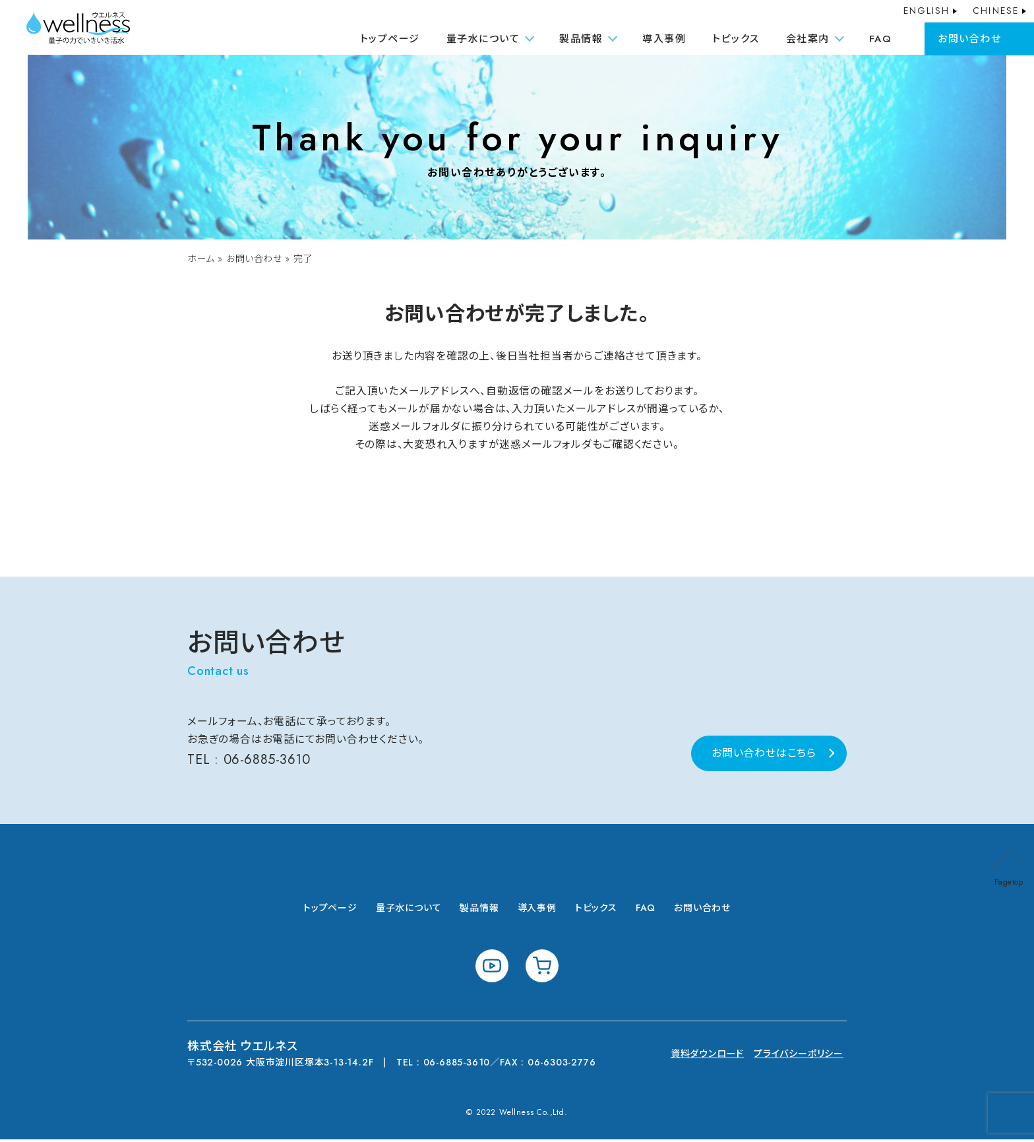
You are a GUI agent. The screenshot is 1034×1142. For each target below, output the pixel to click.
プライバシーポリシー (798, 1056)
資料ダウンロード (707, 1056)
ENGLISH (926, 10)
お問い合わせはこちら (764, 755)
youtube (491, 968)
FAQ (880, 39)
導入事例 (664, 39)
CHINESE (996, 10)
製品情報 (479, 910)
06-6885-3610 (268, 762)
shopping (542, 968)
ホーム (201, 259)
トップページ (390, 39)
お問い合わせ (969, 39)
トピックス (736, 39)
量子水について (409, 910)
